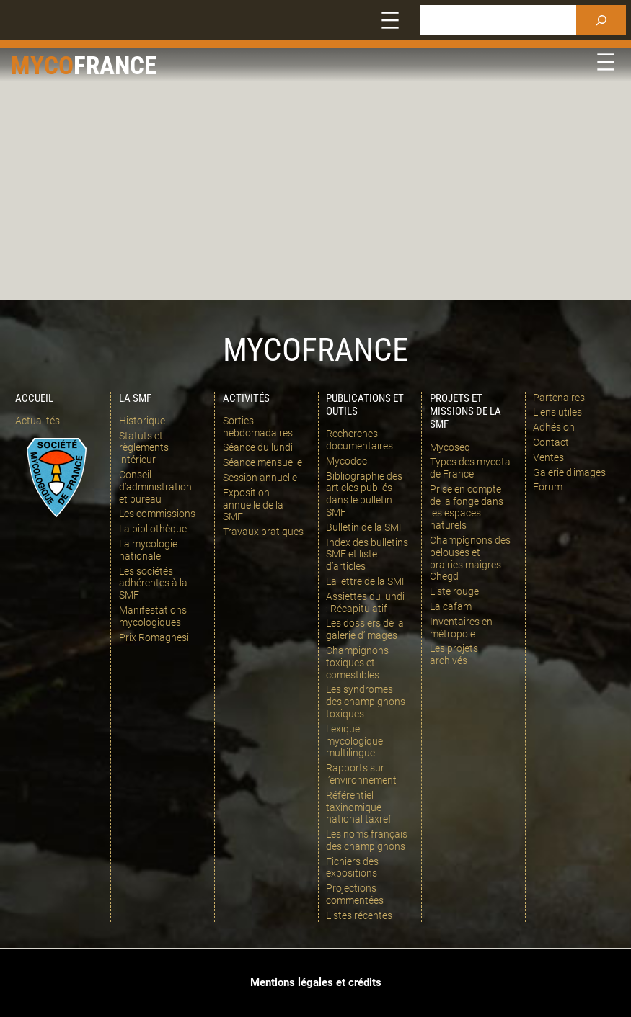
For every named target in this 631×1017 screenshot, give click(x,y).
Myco (42, 66)
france (115, 66)
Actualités (37, 420)
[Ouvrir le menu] (390, 20)
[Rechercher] (601, 20)
